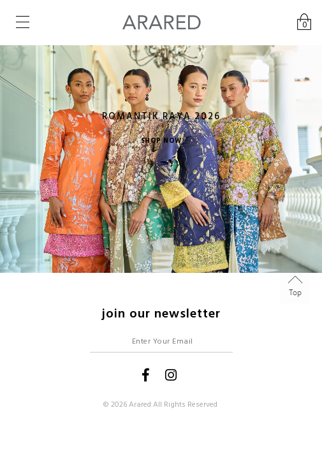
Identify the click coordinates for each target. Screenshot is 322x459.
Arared (140, 404)
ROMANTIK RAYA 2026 (161, 116)
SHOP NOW (161, 140)
